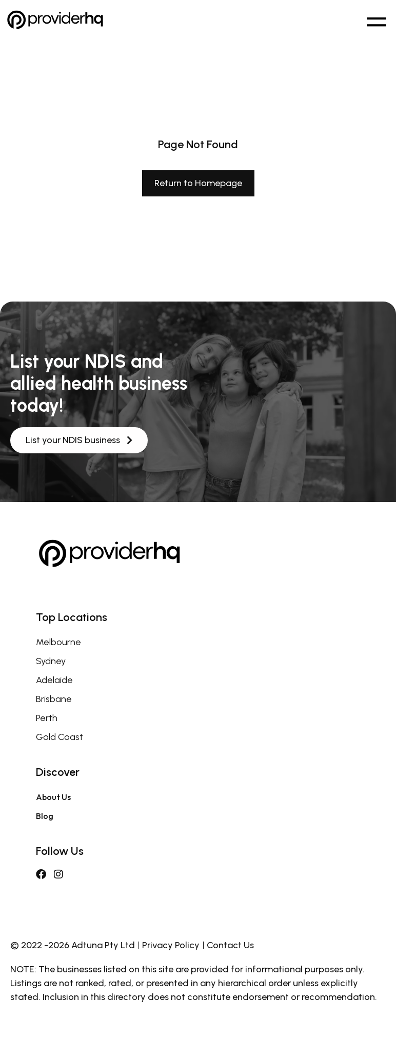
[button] (376, 19)
